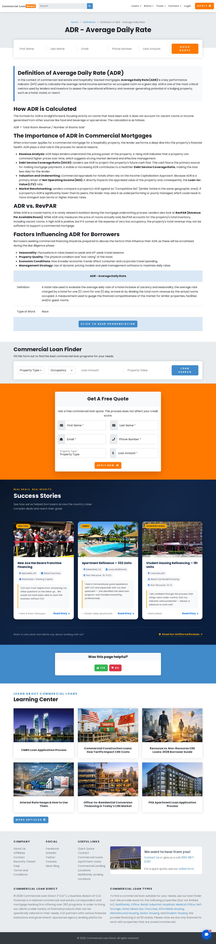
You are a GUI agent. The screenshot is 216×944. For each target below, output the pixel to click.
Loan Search (184, 370)
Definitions (89, 22)
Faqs (17, 866)
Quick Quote (185, 49)
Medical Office (185, 904)
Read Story (61, 613)
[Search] (63, 6)
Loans (135, 6)
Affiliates (19, 853)
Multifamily (122, 904)
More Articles (31, 819)
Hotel (125, 909)
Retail (144, 904)
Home (74, 22)
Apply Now (108, 465)
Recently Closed (24, 861)
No (115, 667)
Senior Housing (149, 913)
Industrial (155, 904)
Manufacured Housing (124, 913)
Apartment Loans (89, 861)
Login (187, 6)
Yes (101, 667)
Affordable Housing (171, 909)
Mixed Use (136, 909)
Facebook (52, 849)
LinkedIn (51, 853)
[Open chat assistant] (206, 934)
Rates (148, 6)
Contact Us (151, 857)
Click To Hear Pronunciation (108, 323)
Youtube (51, 861)
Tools (159, 6)
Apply (204, 5)
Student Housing (177, 913)
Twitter (50, 857)
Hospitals (168, 904)
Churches (151, 909)
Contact (173, 6)
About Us (20, 849)
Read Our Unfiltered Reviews (180, 634)
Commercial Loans (90, 857)
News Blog (52, 866)
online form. (186, 869)
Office (135, 904)
